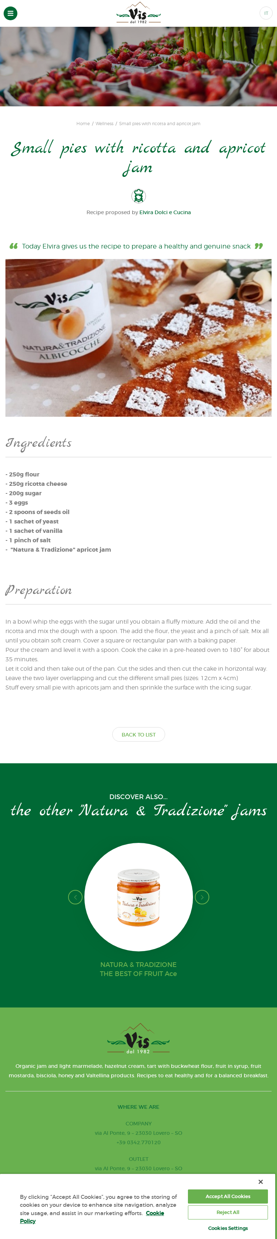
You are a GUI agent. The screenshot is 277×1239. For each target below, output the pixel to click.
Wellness (104, 123)
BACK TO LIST (139, 734)
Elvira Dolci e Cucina (165, 212)
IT (266, 13)
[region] (137, 1206)
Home (83, 123)
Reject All (228, 1212)
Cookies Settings (228, 1228)
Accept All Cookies (228, 1196)
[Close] (261, 1182)
